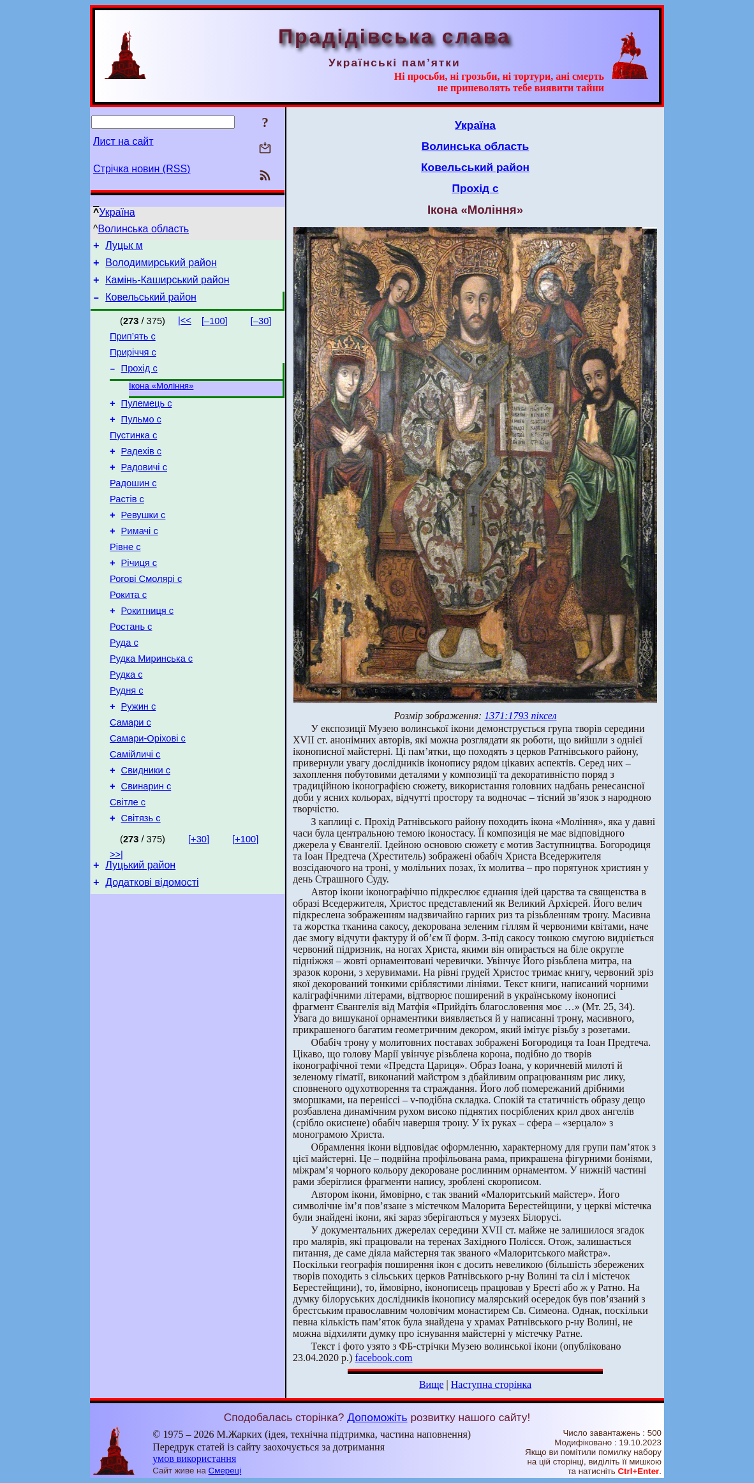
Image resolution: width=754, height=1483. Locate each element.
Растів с (127, 527)
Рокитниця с (147, 652)
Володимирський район (161, 266)
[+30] (198, 905)
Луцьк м (124, 247)
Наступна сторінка (491, 1384)
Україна (117, 212)
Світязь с (141, 884)
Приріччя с (133, 364)
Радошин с (133, 509)
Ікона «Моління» (161, 400)
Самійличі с (135, 813)
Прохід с (139, 381)
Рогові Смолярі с (146, 616)
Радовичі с (144, 491)
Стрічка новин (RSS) (141, 168)
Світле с (127, 866)
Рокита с (128, 634)
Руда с (124, 688)
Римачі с (139, 563)
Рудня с (127, 741)
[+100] (245, 905)
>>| (116, 921)
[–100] (215, 329)
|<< (184, 328)
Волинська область (143, 228)
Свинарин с (146, 849)
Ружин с (138, 759)
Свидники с (145, 831)
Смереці (225, 1470)
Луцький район (140, 933)
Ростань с (131, 670)
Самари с (130, 777)
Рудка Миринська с (151, 706)
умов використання (194, 1458)
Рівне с (125, 581)
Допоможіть (377, 1417)
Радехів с (141, 473)
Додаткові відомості (151, 952)
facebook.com (383, 1357)
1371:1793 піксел (520, 715)
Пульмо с (141, 438)
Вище (431, 1384)
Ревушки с (143, 545)
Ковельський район (150, 304)
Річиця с (139, 598)
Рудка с (126, 724)
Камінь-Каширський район (167, 285)
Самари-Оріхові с (148, 795)
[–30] (261, 329)
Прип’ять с (133, 346)
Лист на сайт (123, 141)
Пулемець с (146, 420)
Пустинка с (133, 456)
